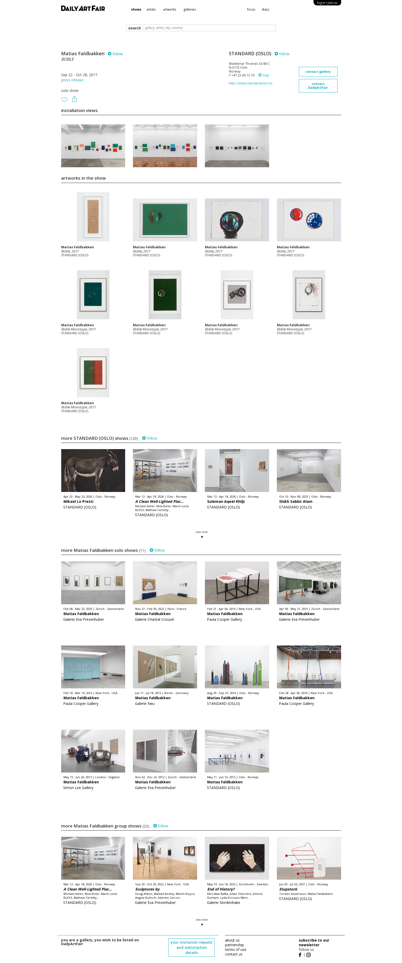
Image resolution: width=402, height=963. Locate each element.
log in (327, 3)
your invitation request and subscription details (192, 947)
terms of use (235, 949)
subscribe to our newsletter (314, 942)
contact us (234, 954)
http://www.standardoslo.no (250, 83)
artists (151, 9)
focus (251, 9)
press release (72, 79)
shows (136, 9)
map (263, 75)
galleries (189, 9)
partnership (234, 944)
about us (232, 940)
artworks (169, 9)
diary (265, 9)
